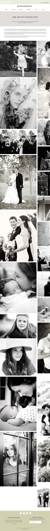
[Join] (43, 522)
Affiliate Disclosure (25, 529)
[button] (6, 9)
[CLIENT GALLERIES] (44, 3)
